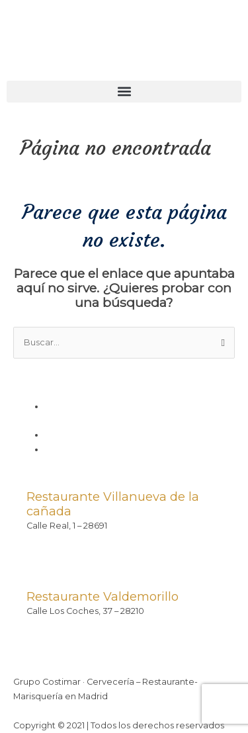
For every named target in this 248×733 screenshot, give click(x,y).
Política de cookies (85, 435)
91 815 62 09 (50, 539)
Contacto (65, 449)
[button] (124, 92)
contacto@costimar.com (80, 554)
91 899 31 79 (50, 625)
